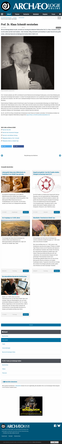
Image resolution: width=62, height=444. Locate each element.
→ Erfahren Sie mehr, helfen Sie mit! (10, 433)
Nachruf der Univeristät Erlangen (10, 132)
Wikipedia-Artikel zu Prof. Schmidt (10, 138)
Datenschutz (17, 436)
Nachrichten (5, 336)
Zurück (31, 325)
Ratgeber (45, 14)
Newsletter (18, 385)
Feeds (3, 344)
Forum (53, 14)
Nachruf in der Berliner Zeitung (9, 135)
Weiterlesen (26, 212)
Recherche (26, 14)
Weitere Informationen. (37, 442)
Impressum (4, 436)
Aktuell (9, 14)
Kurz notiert (21, 17)
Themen (17, 14)
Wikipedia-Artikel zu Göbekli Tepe (10, 141)
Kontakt (11, 436)
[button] (6, 146)
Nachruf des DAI (6, 130)
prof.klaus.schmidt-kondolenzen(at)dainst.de (39, 114)
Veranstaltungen (6, 348)
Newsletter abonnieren (10, 382)
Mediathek (36, 14)
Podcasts (4, 373)
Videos (3, 369)
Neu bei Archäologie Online (8, 352)
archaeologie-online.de (6, 17)
